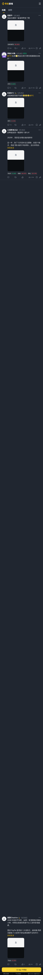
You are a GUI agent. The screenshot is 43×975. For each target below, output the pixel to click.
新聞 (10, 10)
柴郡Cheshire (12, 918)
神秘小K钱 (11, 53)
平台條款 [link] (18, 974)
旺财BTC (10, 93)
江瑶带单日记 (12, 130)
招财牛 (9, 15)
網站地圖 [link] (6, 974)
